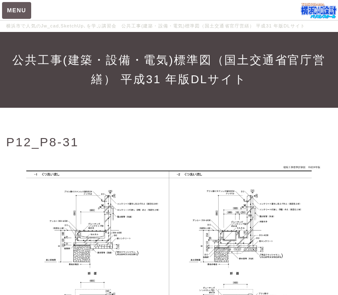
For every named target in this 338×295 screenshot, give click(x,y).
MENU (16, 10)
